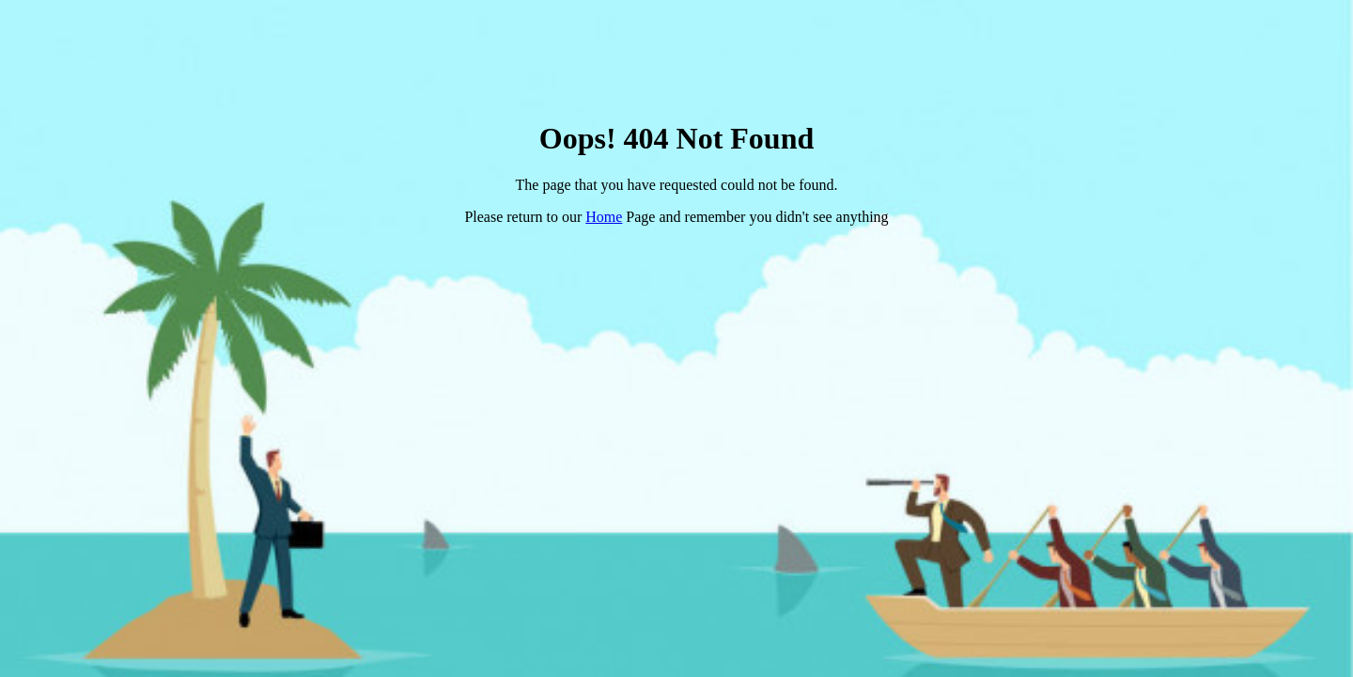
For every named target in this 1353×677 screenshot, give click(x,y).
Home (603, 217)
